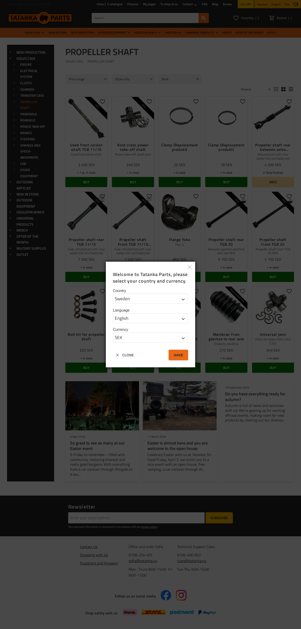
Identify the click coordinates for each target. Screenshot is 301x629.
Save (178, 355)
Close (128, 355)
